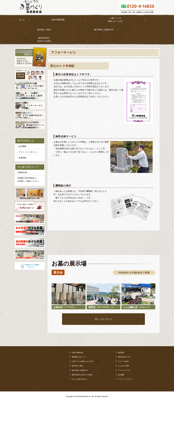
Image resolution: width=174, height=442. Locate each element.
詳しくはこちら (102, 360)
